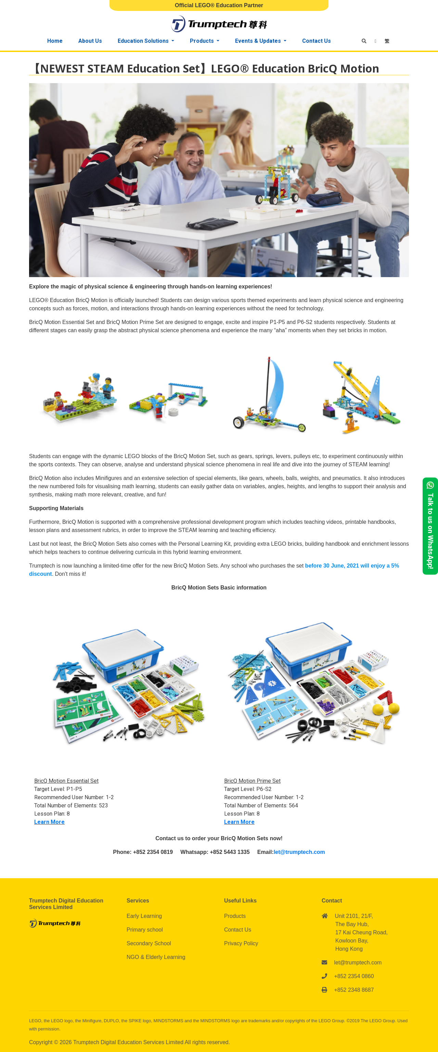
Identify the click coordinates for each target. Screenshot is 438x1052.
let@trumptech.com (299, 852)
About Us (90, 41)
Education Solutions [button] (144, 41)
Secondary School (149, 943)
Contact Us (316, 41)
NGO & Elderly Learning (156, 957)
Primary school (145, 930)
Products (235, 916)
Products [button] (202, 41)
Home (55, 41)
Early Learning (144, 916)
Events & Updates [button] (258, 41)
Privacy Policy (241, 943)
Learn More (49, 822)
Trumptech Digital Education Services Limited (129, 1042)
